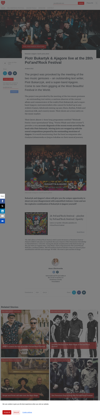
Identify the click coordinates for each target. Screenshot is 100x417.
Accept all (7, 412)
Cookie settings (27, 412)
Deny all (16, 412)
